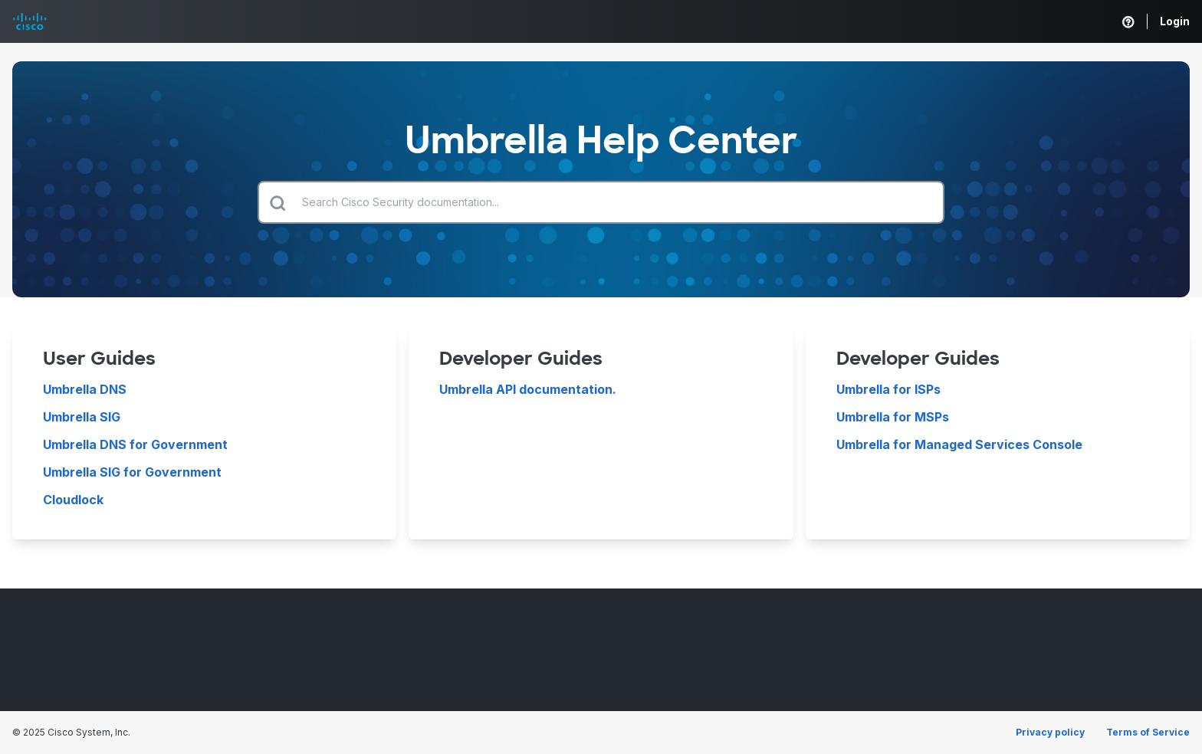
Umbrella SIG (81, 417)
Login (1175, 21)
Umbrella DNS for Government (135, 444)
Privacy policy (1050, 732)
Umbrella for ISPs (888, 389)
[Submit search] (277, 202)
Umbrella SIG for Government (132, 472)
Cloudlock (73, 499)
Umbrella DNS (84, 389)
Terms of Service (1148, 732)
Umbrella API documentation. (527, 389)
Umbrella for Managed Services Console (959, 444)
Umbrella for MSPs (892, 417)
